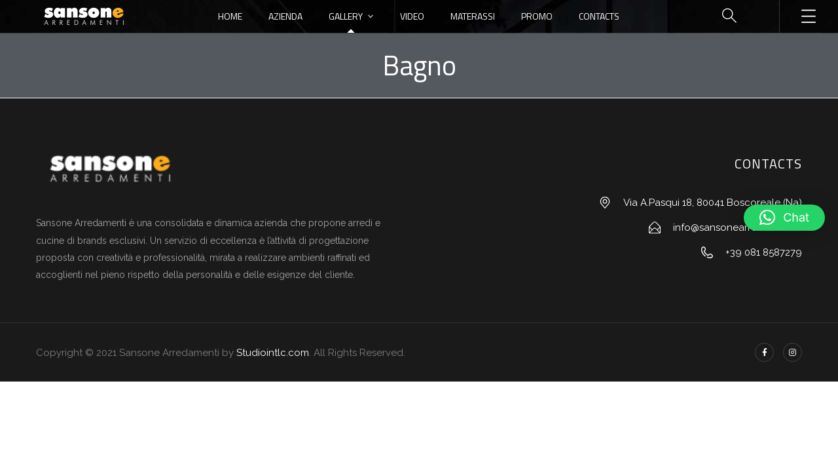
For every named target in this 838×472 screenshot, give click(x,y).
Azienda (285, 16)
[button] (784, 218)
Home (230, 16)
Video (412, 16)
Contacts (599, 16)
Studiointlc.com (272, 353)
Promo (537, 16)
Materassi (472, 16)
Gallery (346, 16)
